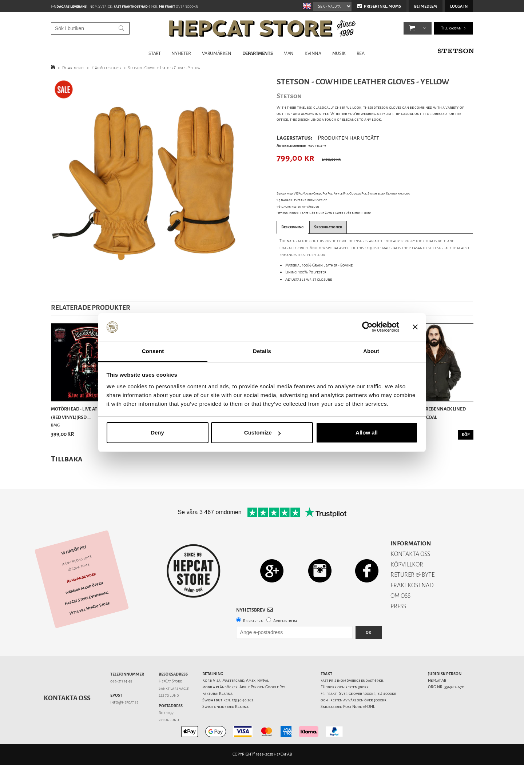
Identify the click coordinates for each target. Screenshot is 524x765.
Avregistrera (285, 621)
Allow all (367, 432)
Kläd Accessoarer (106, 67)
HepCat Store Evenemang (86, 597)
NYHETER (181, 53)
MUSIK (339, 53)
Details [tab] (262, 351)
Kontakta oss (67, 698)
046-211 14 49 (121, 681)
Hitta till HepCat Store (89, 608)
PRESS (398, 606)
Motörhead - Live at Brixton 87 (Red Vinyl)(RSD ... (87, 413)
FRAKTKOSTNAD (412, 585)
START (154, 53)
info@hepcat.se (124, 702)
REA (361, 53)
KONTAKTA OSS (410, 554)
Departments (73, 67)
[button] (412, 29)
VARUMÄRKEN (216, 53)
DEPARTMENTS (257, 53)
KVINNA (313, 53)
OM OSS (400, 596)
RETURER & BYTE (412, 574)
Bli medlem (425, 6)
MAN (288, 53)
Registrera (253, 621)
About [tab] (371, 351)
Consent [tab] (153, 351)
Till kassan (451, 29)
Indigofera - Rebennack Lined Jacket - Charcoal (431, 413)
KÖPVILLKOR (406, 564)
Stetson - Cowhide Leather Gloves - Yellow (164, 67)
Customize (262, 432)
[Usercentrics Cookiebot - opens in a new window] (367, 327)
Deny (157, 432)
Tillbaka (67, 458)
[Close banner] (415, 327)
